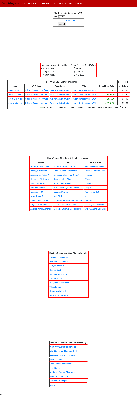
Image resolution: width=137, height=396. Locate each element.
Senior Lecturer (56, 359)
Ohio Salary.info (10, 3)
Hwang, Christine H (57, 291)
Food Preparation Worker (61, 364)
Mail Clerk (58, 196)
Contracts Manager (58, 381)
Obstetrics (89, 183)
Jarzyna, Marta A (56, 266)
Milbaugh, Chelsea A (58, 274)
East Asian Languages (94, 166)
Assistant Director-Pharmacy (62, 372)
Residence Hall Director (64, 179)
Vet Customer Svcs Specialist (62, 355)
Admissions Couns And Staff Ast (68, 200)
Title (24, 3)
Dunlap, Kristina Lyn (38, 171)
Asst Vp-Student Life (59, 376)
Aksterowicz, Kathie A (39, 175)
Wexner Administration (60, 90)
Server (53, 385)
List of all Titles (68, 20)
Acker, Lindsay (14, 90)
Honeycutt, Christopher (40, 179)
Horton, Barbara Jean (39, 166)
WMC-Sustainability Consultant (63, 351)
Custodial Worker (61, 192)
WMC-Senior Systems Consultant (68, 188)
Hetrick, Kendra (56, 270)
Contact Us (63, 3)
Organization (45, 3)
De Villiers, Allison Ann (59, 261)
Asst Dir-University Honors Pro (63, 347)
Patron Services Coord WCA (84, 90)
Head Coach (55, 368)
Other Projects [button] (75, 3)
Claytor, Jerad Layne (39, 200)
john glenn (89, 200)
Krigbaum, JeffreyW (38, 205)
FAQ (54, 3)
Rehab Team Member (63, 183)
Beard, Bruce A (36, 196)
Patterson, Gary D (37, 183)
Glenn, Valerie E (14, 94)
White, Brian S (55, 287)
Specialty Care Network (95, 171)
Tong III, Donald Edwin (58, 257)
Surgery (88, 188)
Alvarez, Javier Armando (40, 209)
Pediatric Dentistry (93, 192)
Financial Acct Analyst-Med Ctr (67, 171)
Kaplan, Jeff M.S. (37, 192)
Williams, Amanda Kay (59, 295)
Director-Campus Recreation (66, 205)
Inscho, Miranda (15, 103)
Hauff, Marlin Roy (15, 99)
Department (32, 3)
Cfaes (87, 179)
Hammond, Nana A (38, 188)
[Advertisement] (68, 46)
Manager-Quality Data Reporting (67, 209)
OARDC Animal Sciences (95, 209)
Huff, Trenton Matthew (59, 283)
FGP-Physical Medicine (94, 205)
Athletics (88, 175)
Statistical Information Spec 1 (66, 175)
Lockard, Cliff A (56, 278)
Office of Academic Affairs (36, 90)
